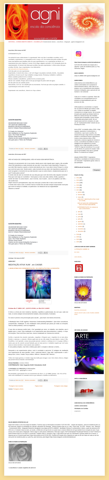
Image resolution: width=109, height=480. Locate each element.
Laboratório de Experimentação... (19, 69)
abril (79, 211)
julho (79, 219)
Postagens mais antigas (61, 386)
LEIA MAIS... (78, 257)
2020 (78, 237)
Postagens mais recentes (16, 386)
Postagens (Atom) (18, 389)
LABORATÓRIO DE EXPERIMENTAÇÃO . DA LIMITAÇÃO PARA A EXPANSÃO (33, 268)
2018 (78, 234)
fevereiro (80, 194)
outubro (80, 226)
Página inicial (38, 386)
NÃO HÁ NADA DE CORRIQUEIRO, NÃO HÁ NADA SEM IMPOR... (88, 203)
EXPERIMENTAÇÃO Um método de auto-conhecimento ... (88, 207)
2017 (78, 190)
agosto (80, 221)
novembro (81, 229)
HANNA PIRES (24, 363)
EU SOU (76, 252)
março (80, 197)
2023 (78, 239)
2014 (78, 182)
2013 (78, 180)
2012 (78, 177)
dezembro (81, 231)
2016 (78, 187)
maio (79, 214)
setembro (80, 224)
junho (79, 216)
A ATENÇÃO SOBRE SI (81, 249)
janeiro (80, 192)
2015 (78, 185)
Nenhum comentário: (30, 148)
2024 (78, 242)
